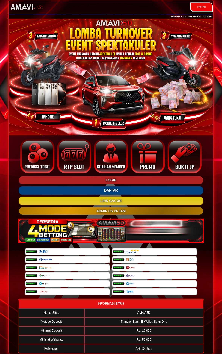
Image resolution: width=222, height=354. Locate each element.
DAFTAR (201, 7)
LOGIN (111, 180)
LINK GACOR (111, 201)
